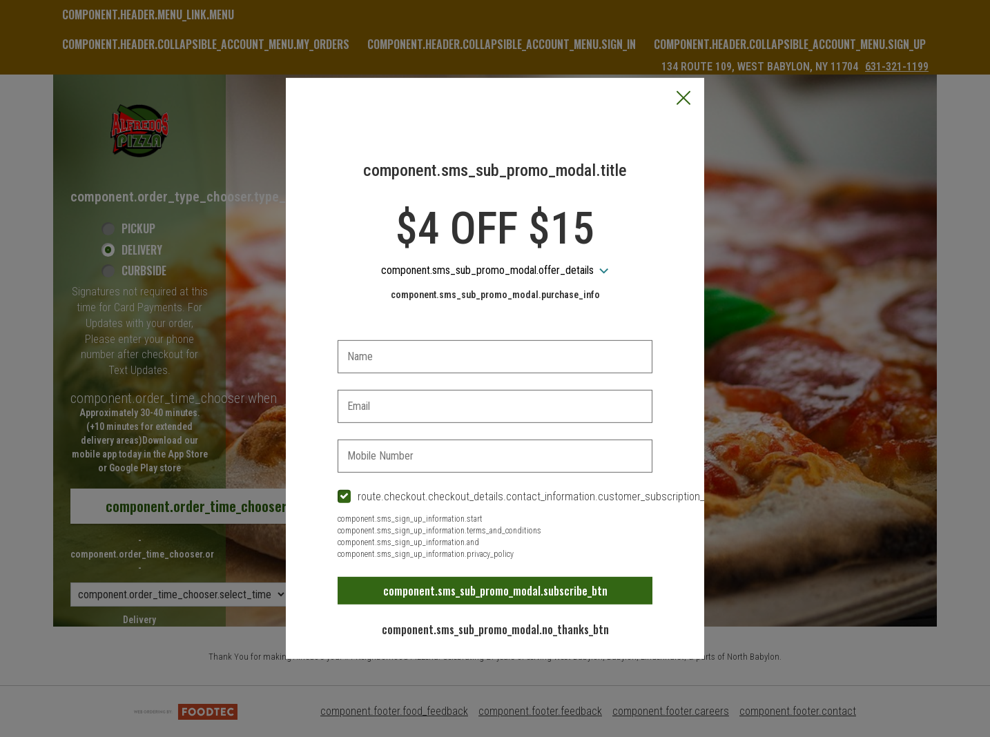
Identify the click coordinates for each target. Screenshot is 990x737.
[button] (683, 99)
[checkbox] (495, 497)
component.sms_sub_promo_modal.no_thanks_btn (495, 629)
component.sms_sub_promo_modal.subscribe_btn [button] (495, 590)
